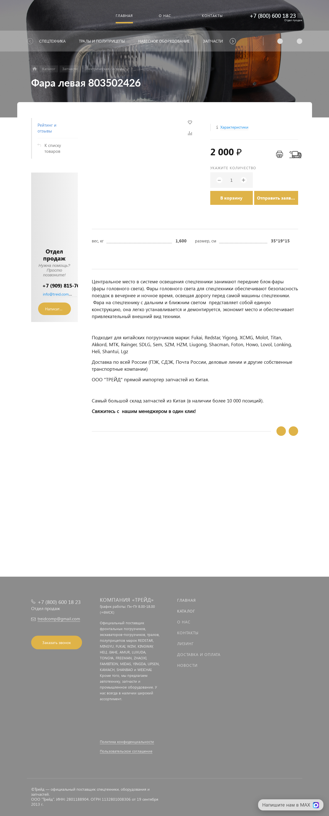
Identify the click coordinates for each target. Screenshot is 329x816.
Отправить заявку (276, 198)
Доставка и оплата (199, 654)
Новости (187, 665)
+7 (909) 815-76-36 (64, 285)
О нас (184, 622)
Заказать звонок (56, 642)
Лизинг (185, 643)
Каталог (186, 611)
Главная (186, 600)
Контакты (188, 632)
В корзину (231, 198)
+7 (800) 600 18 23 (272, 15)
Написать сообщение (58, 308)
